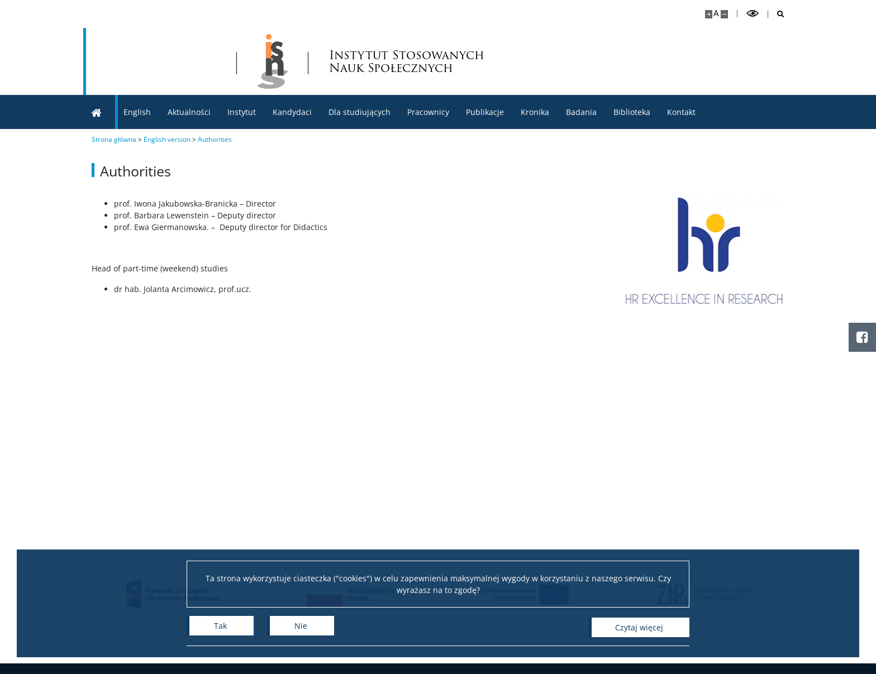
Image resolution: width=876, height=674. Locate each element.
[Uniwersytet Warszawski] (161, 61)
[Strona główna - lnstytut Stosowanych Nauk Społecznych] (278, 61)
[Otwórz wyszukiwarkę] (776, 14)
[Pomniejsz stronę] (724, 14)
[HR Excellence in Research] (714, 251)
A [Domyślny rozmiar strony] (715, 13)
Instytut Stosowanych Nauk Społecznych (413, 61)
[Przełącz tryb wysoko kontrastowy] (752, 13)
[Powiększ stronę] (708, 14)
